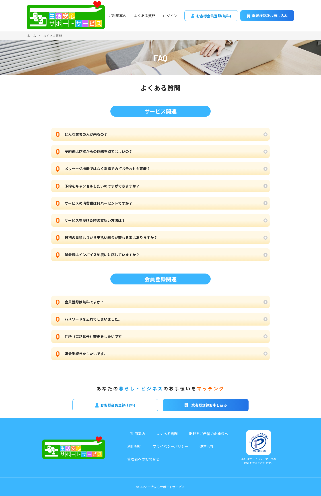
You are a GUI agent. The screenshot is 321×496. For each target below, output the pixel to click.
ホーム (31, 35)
